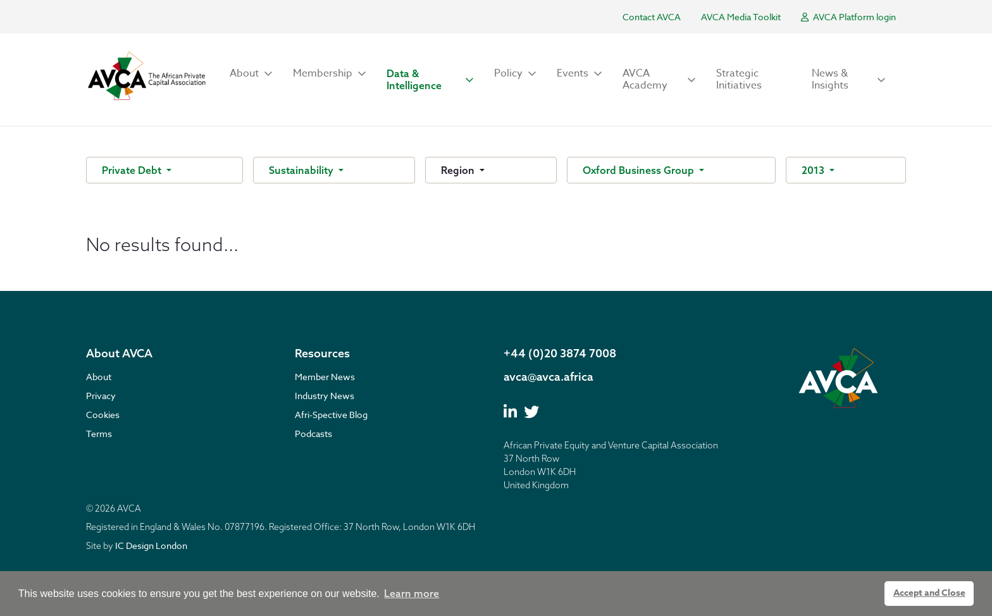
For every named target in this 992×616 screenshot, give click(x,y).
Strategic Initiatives (739, 79)
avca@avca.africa (548, 376)
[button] (251, 73)
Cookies (103, 415)
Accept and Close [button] (929, 593)
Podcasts (313, 434)
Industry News (324, 396)
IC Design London (151, 545)
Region (459, 170)
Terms (99, 434)
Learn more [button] (411, 593)
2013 (814, 170)
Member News (325, 377)
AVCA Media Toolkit (741, 17)
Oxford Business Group (640, 170)
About (98, 377)
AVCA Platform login (848, 17)
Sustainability (302, 170)
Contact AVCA (652, 17)
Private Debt (133, 170)
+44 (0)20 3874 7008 (560, 353)
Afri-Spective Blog (331, 415)
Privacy (101, 396)
